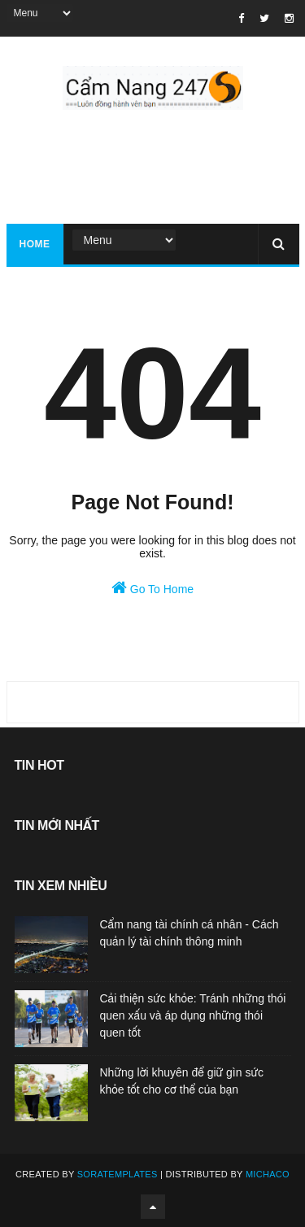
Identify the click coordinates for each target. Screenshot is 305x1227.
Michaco (268, 1174)
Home (35, 244)
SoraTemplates (117, 1174)
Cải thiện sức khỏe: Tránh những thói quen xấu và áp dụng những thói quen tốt (193, 1015)
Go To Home (152, 587)
